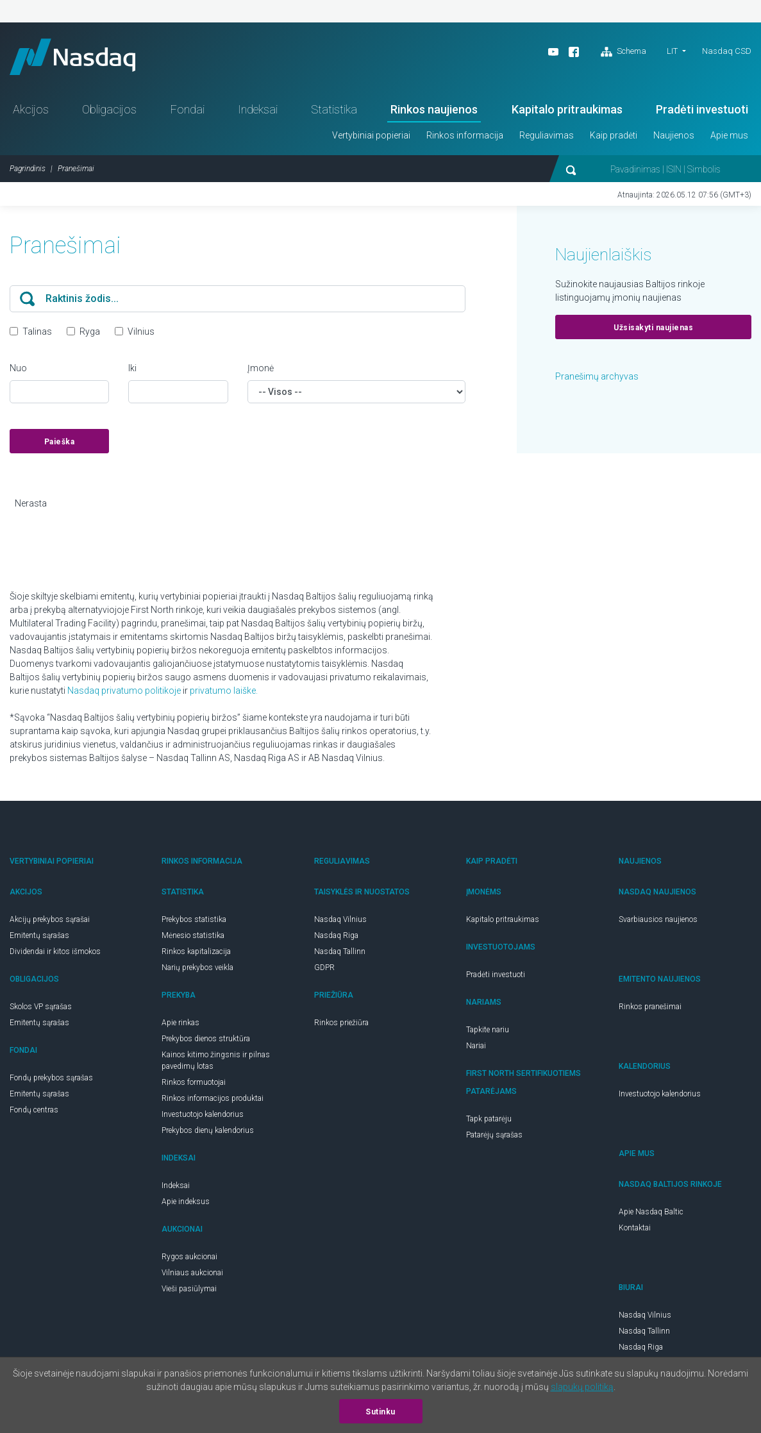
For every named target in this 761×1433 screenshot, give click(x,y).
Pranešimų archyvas (597, 379)
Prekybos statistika (194, 922)
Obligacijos (109, 112)
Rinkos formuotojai (194, 1084)
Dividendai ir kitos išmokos (55, 954)
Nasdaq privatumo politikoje (124, 693)
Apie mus (729, 138)
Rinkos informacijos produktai (212, 1100)
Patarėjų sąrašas (494, 1137)
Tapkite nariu (487, 1032)
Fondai (188, 112)
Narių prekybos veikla (197, 970)
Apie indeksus (186, 1204)
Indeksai (258, 112)
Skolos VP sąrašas (41, 1009)
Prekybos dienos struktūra (206, 1041)
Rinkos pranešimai (650, 1009)
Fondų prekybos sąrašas (51, 1080)
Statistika (334, 112)
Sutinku (380, 1411)
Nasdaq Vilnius (340, 922)
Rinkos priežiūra (341, 1025)
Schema (623, 52)
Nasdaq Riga (336, 938)
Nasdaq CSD (726, 51)
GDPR (324, 970)
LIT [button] (672, 51)
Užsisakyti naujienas (653, 330)
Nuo (18, 370)
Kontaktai (635, 1230)
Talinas (37, 334)
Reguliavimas (546, 138)
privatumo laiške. (224, 693)
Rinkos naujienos (434, 112)
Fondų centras (34, 1112)
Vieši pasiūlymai (189, 1291)
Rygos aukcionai (189, 1259)
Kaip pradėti (613, 138)
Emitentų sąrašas (39, 938)
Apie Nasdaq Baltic (651, 1214)
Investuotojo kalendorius (203, 1116)
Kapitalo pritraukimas (567, 112)
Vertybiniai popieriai (371, 138)
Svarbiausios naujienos (658, 922)
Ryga (89, 334)
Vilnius (141, 334)
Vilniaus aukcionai (192, 1275)
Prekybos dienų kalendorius (208, 1132)
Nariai (476, 1048)
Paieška (59, 444)
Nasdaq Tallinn (339, 954)
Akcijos (31, 112)
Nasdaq (77, 58)
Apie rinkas (180, 1025)
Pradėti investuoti (702, 112)
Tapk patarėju (489, 1121)
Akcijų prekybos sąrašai (50, 922)
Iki (132, 370)
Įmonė (260, 370)
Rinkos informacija (464, 138)
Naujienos (673, 138)
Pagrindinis (28, 171)
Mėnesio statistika (193, 938)
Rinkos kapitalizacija (196, 954)
